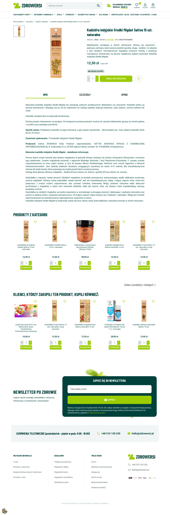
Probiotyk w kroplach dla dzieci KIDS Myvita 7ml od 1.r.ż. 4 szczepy (114, 327)
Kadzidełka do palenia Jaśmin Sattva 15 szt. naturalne (26, 247)
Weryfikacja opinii (61, 482)
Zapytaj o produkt (95, 71)
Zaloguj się (95, 472)
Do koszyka (26, 268)
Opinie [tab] (124, 94)
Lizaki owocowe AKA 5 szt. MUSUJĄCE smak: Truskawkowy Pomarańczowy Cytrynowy (26, 328)
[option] (21, 31)
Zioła (59, 15)
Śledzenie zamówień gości (101, 467)
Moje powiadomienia (99, 482)
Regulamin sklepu (61, 467)
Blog (126, 15)
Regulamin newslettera (63, 477)
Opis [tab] (45, 94)
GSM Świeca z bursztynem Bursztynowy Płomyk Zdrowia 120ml (85, 247)
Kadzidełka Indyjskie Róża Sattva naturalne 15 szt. (85, 326)
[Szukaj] (74, 5)
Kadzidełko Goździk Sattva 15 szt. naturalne (55, 246)
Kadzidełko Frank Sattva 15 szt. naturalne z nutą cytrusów (144, 247)
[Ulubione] (137, 5)
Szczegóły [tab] (85, 94)
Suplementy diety (22, 15)
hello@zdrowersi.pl (140, 470)
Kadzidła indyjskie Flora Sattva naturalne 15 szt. (114, 246)
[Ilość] (92, 79)
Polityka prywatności (62, 462)
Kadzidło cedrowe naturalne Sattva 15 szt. (144, 326)
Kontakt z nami (19, 477)
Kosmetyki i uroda (87, 15)
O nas (154, 15)
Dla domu (103, 15)
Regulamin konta (61, 472)
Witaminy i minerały (43, 15)
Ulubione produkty (98, 487)
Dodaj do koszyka (116, 78)
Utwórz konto (96, 477)
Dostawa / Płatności (140, 15)
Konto (93, 462)
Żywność (70, 15)
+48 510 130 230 (139, 464)
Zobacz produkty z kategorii (140, 285)
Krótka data (117, 15)
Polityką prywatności (96, 413)
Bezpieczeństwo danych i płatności (27, 472)
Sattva (110, 40)
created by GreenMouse (100, 503)
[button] (145, 5)
